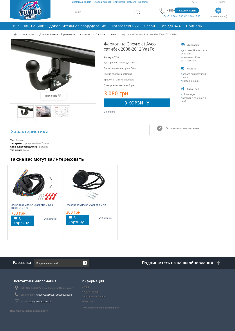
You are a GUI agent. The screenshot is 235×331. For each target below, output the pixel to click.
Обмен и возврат (102, 2)
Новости (131, 2)
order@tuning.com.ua (40, 301)
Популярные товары (94, 296)
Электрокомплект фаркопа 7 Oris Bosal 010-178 (32, 206)
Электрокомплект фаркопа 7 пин (86, 204)
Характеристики (29, 131)
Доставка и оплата (81, 2)
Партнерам (119, 2)
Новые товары (90, 291)
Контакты (143, 2)
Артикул (108, 57)
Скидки (86, 287)
